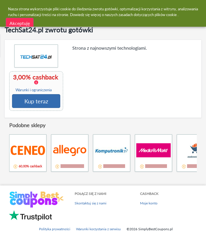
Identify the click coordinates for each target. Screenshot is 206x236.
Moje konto (149, 203)
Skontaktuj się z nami (90, 203)
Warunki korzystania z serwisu (98, 229)
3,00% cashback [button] (36, 83)
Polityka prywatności (54, 229)
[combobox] (108, 8)
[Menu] (7, 8)
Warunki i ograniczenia (33, 90)
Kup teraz (36, 101)
